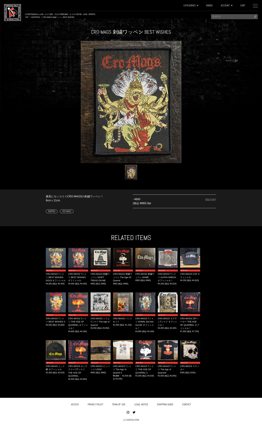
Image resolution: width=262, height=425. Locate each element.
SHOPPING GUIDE (165, 404)
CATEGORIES (190, 5)
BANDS (209, 5)
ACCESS (75, 404)
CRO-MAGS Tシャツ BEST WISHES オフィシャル (77, 277)
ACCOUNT (226, 5)
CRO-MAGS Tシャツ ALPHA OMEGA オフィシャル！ (167, 277)
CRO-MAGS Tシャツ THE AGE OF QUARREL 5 (144, 369)
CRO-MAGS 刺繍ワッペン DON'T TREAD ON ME (100, 277)
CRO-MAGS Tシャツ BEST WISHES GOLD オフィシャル (56, 277)
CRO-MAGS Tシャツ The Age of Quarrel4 (167, 369)
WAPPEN (51, 211)
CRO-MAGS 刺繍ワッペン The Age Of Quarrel (122, 277)
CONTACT (186, 404)
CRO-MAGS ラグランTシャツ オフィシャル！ (167, 321)
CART (242, 5)
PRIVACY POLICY (95, 404)
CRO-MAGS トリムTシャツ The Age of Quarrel (100, 321)
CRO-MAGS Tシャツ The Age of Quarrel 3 (122, 369)
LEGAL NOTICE (141, 404)
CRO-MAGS (66, 211)
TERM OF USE (118, 404)
